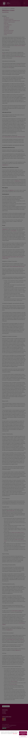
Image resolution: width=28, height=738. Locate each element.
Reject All (23, 734)
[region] (14, 734)
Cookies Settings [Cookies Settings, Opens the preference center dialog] (23, 736)
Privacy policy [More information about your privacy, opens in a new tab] (15, 733)
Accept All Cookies (23, 732)
